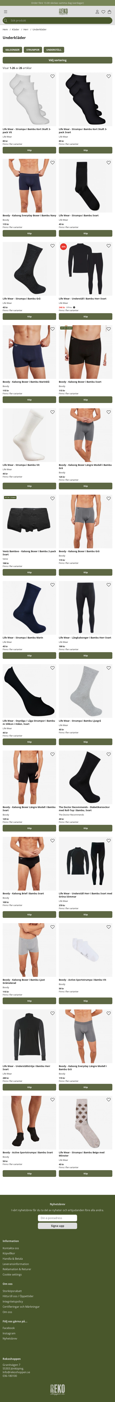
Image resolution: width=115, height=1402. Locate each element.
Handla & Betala (13, 1258)
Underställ (53, 49)
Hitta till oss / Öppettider (18, 1296)
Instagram (9, 1333)
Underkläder (40, 29)
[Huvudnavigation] (5, 12)
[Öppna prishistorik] (74, 307)
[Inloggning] (97, 12)
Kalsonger (12, 49)
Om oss (7, 1312)
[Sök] (57, 20)
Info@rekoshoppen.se (16, 1372)
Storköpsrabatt (12, 1291)
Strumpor (32, 49)
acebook (9, 1328)
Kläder (15, 29)
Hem (5, 29)
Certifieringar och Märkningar (21, 1306)
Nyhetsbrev (10, 1338)
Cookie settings (12, 1274)
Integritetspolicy (13, 1301)
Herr (25, 29)
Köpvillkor (9, 1253)
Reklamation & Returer (17, 1269)
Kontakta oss (11, 1248)
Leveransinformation (16, 1264)
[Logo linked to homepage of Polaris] (63, 11)
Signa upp (57, 1226)
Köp (29, 150)
